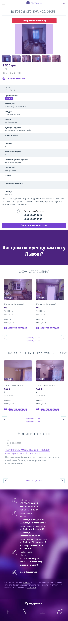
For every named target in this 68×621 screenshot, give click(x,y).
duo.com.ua (31, 587)
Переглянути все (32, 337)
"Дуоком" (26, 582)
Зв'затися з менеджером (34, 225)
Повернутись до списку (34, 20)
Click (3, 3)
